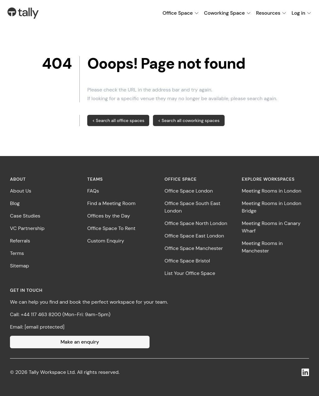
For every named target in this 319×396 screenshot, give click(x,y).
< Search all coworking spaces (188, 120)
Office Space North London (195, 223)
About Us (20, 191)
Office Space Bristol (187, 260)
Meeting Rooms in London (271, 191)
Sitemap (19, 265)
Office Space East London (194, 235)
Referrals (20, 240)
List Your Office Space (189, 273)
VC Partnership (27, 228)
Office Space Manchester (193, 248)
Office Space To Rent (111, 228)
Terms (17, 253)
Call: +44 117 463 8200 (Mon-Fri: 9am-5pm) (60, 314)
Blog (15, 203)
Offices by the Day (108, 216)
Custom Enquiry (105, 240)
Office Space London (188, 191)
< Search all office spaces (118, 120)
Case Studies (25, 216)
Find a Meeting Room (111, 203)
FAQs (93, 191)
